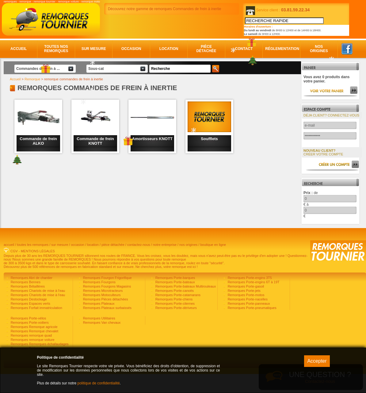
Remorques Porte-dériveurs (175, 327)
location (93, 263)
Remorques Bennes (25, 301)
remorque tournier (45, 1)
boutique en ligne (213, 263)
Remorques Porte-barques (174, 297)
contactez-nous (138, 263)
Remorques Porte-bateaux (174, 301)
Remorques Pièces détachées (105, 318)
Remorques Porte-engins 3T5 (249, 297)
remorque (25, 1)
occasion (77, 263)
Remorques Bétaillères (27, 305)
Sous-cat (96, 69)
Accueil (18, 49)
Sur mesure (94, 49)
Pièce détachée (206, 48)
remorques (10, 1)
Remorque (32, 79)
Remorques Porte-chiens (173, 318)
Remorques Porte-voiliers (29, 341)
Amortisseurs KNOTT (152, 138)
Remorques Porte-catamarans (177, 314)
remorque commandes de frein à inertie (73, 79)
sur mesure (59, 263)
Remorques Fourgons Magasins (106, 305)
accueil (9, 263)
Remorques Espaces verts (30, 322)
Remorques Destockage (28, 318)
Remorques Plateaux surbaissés (107, 327)
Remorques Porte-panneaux (248, 322)
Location (168, 49)
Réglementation (281, 49)
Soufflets (209, 138)
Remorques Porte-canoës (174, 309)
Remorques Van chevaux (101, 341)
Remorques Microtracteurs (102, 309)
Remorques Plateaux (98, 322)
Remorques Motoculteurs (101, 314)
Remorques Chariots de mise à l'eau (37, 309)
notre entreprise (165, 263)
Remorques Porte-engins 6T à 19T (253, 301)
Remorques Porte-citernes (174, 322)
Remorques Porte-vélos (28, 337)
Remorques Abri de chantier (31, 297)
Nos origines (319, 48)
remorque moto (90, 1)
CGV (14, 270)
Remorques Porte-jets (244, 309)
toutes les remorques (32, 263)
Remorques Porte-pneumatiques (251, 327)
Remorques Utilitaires (98, 337)
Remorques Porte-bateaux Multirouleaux (185, 305)
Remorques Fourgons (99, 301)
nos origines (188, 263)
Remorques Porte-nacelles (247, 318)
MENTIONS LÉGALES (38, 270)
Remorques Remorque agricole (34, 346)
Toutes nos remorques (56, 48)
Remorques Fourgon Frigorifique (107, 297)
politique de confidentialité (98, 383)
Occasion (131, 49)
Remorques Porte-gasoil (245, 305)
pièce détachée (112, 263)
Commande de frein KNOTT (95, 141)
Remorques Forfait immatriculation (36, 327)
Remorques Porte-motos (246, 314)
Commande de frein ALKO (38, 141)
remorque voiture (68, 1)
